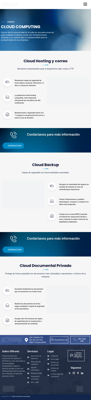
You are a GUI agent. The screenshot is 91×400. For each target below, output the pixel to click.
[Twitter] (69, 373)
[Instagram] (73, 373)
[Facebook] (78, 373)
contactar (14, 145)
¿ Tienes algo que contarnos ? (76, 356)
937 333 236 (80, 340)
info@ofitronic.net (59, 339)
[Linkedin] (82, 373)
